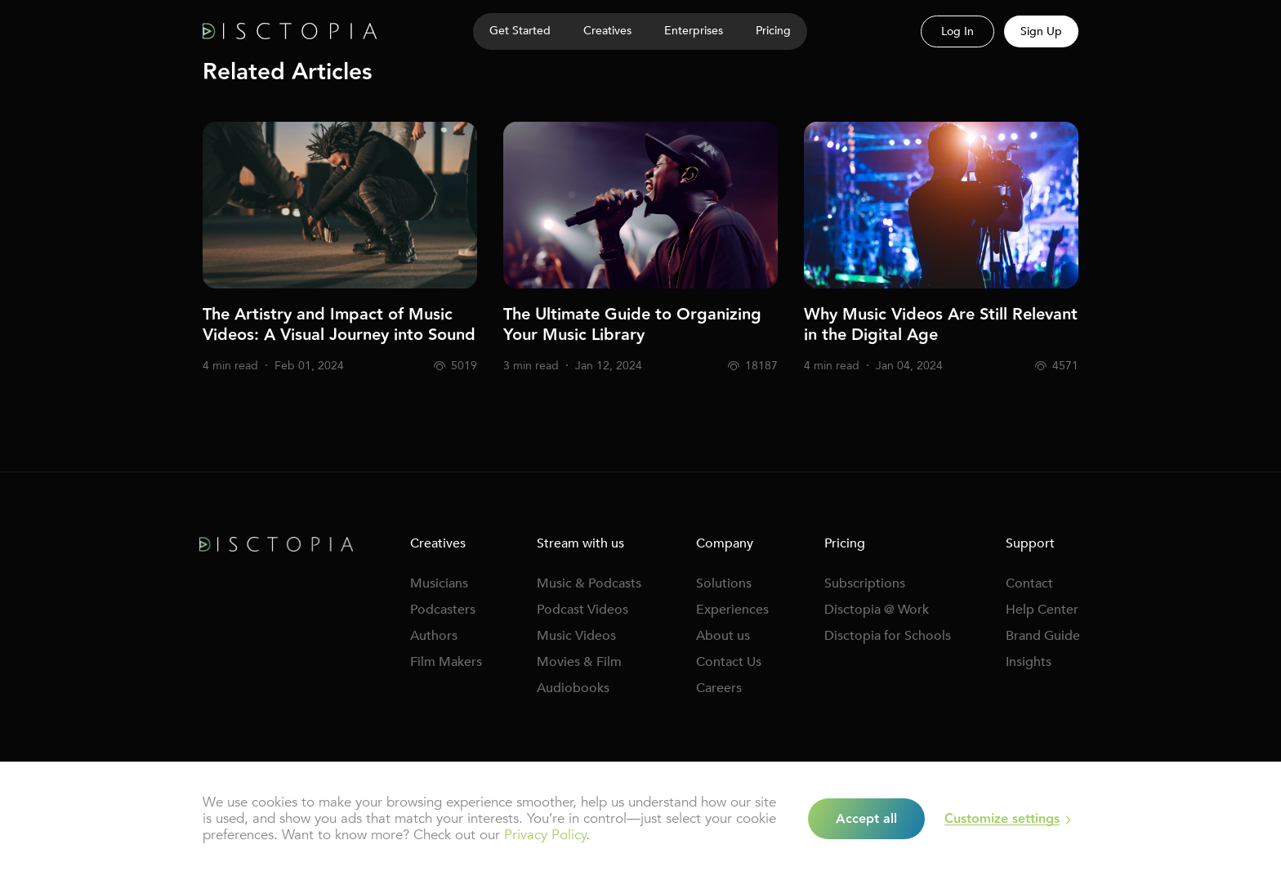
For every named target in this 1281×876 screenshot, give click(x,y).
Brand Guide (1043, 636)
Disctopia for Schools (887, 636)
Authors (434, 636)
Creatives (438, 543)
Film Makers (446, 662)
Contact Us (728, 662)
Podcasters (442, 610)
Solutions (724, 583)
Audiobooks (573, 688)
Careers (719, 688)
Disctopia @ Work (876, 610)
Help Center (1042, 610)
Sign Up (1041, 31)
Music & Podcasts (589, 583)
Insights (1028, 662)
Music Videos (576, 636)
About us (723, 636)
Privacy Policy (545, 834)
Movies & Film (579, 662)
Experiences (732, 610)
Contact (1029, 583)
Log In (957, 31)
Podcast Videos (582, 610)
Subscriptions (864, 583)
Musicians (439, 583)
